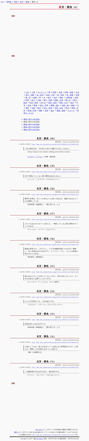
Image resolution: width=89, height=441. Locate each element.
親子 (49, 98)
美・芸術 (60, 95)
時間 (54, 92)
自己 (33, 100)
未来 (46, 111)
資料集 (8, 2)
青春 (61, 98)
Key (2, 2)
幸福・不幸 (50, 95)
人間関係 (68, 98)
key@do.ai (39, 438)
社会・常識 (47, 108)
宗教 (33, 108)
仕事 (60, 92)
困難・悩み (55, 105)
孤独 (73, 105)
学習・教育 (33, 103)
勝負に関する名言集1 (31, 130)
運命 (27, 108)
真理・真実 (52, 103)
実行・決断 (30, 95)
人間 (33, 92)
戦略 (40, 111)
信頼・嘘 (65, 105)
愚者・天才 (63, 103)
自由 (29, 105)
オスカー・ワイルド (35, 157)
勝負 (35, 105)
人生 (27, 92)
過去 (52, 111)
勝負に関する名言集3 (31, 124)
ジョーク (71, 111)
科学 (67, 108)
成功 (72, 103)
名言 (21, 2)
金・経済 (40, 95)
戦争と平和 (32, 111)
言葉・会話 (58, 108)
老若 (76, 98)
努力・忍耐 (47, 100)
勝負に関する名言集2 (31, 127)
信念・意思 (44, 105)
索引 (16, 432)
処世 (27, 100)
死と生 (43, 103)
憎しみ (68, 100)
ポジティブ (41, 92)
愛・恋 (28, 98)
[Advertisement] (44, 33)
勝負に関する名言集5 (31, 119)
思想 (15, 2)
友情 (77, 95)
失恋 (55, 98)
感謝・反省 (58, 100)
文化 (77, 92)
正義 (39, 100)
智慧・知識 (69, 92)
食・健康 (69, 95)
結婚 (35, 98)
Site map (39, 429)
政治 (39, 108)
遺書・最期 (61, 111)
